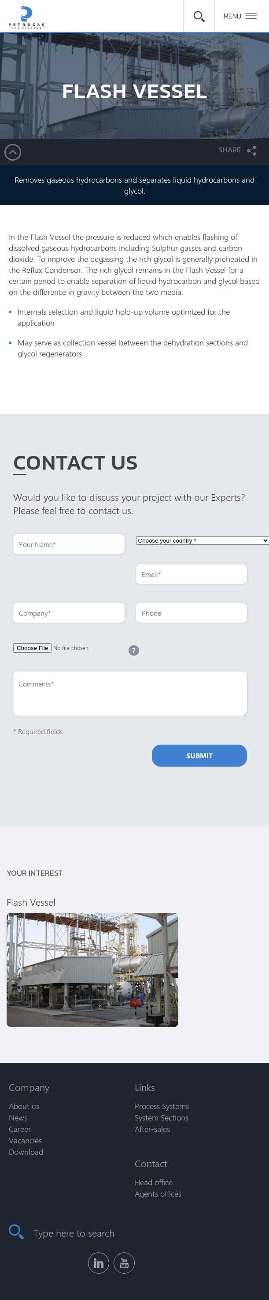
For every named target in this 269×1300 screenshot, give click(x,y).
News (18, 1117)
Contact (151, 1163)
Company (29, 1087)
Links (145, 1087)
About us (24, 1106)
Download (26, 1151)
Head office (154, 1182)
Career (20, 1129)
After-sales (152, 1129)
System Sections (161, 1117)
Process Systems (162, 1106)
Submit (199, 755)
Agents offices (158, 1193)
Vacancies (25, 1140)
